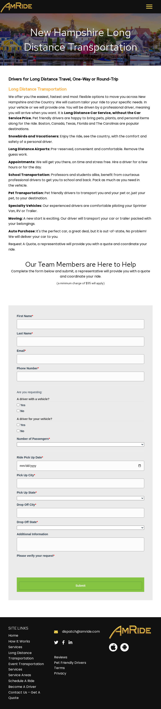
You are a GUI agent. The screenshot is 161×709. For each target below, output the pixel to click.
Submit (80, 585)
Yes (22, 405)
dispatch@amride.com (81, 631)
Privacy (60, 673)
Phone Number (28, 368)
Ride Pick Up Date (30, 457)
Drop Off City (26, 504)
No (22, 411)
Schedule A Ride (21, 680)
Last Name (25, 333)
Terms (59, 667)
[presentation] (48, 567)
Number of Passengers (33, 438)
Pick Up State (27, 492)
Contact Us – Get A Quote (24, 695)
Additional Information (32, 534)
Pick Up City (26, 475)
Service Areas (19, 675)
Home (13, 635)
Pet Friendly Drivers (70, 662)
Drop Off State (27, 522)
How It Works (19, 641)
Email (21, 350)
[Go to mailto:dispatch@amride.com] (56, 631)
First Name (25, 316)
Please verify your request (36, 555)
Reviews (60, 657)
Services (15, 647)
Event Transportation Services (26, 667)
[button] (149, 7)
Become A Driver (22, 686)
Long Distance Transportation (21, 655)
